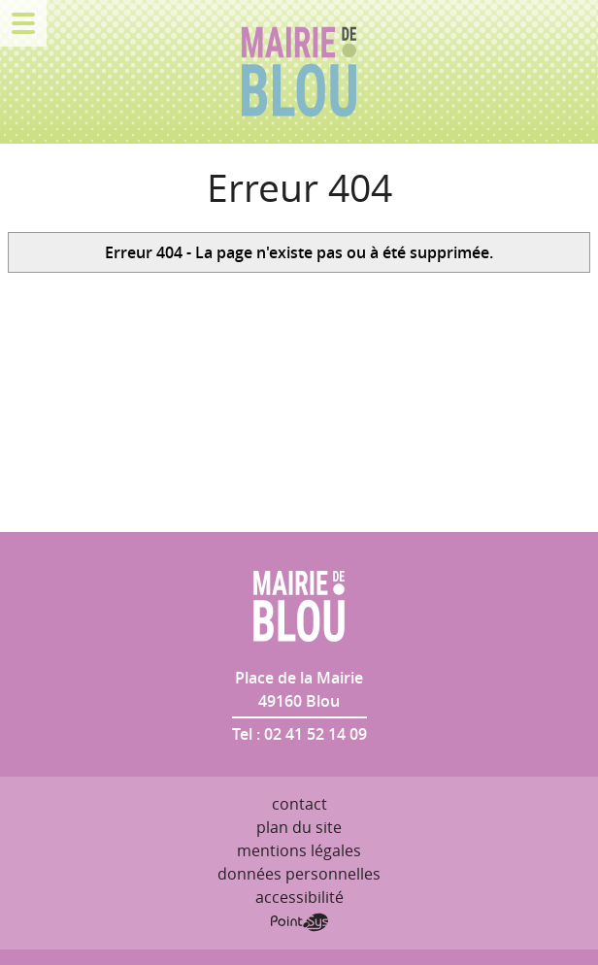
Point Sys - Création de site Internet (299, 922)
